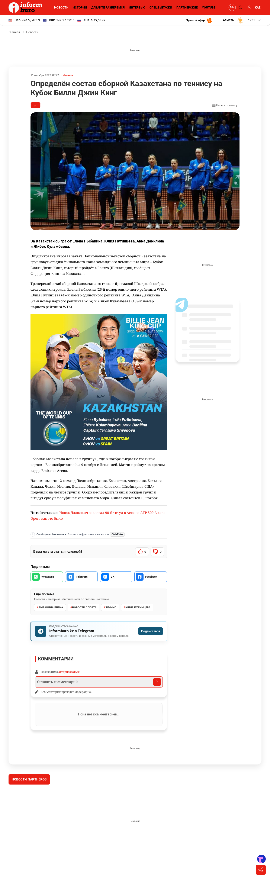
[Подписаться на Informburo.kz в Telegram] (98, 631)
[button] (241, 20)
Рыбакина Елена (50, 607)
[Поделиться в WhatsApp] (46, 576)
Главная (14, 32)
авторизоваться (69, 671)
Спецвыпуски (160, 7)
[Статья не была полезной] (157, 551)
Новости (61, 7)
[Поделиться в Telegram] (81, 576)
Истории (79, 7)
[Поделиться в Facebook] (150, 576)
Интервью (136, 7)
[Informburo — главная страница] (26, 7)
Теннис (110, 607)
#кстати (69, 75)
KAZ (258, 7)
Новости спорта (83, 607)
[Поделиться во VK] (116, 576)
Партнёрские (186, 7)
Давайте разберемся (107, 7)
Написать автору (224, 105)
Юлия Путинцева (136, 607)
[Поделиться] (261, 870)
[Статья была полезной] (142, 551)
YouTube (209, 7)
